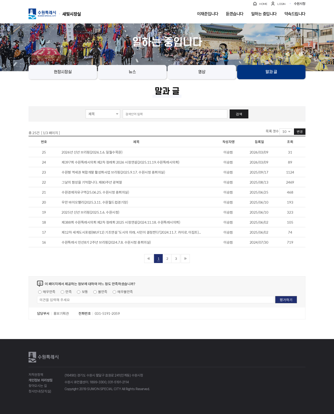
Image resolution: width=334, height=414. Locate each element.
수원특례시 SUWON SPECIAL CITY (71, 14)
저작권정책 (36, 375)
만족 (68, 291)
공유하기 (287, 54)
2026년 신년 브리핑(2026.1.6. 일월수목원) (92, 152)
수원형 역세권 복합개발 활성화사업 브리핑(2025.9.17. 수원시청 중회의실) (113, 172)
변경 (300, 131)
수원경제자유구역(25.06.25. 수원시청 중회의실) (95, 192)
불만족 (102, 291)
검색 (239, 113)
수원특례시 (43, 357)
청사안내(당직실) (40, 391)
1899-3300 (98, 382)
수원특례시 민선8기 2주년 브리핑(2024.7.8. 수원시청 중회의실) (106, 242)
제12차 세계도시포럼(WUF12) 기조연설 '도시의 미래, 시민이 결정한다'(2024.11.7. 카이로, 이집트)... (131, 232)
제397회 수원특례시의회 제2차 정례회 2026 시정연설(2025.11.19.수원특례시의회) (120, 162)
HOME (263, 4)
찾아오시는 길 (38, 386)
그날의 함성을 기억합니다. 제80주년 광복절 (92, 182)
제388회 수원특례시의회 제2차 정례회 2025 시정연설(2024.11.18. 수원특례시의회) (121, 222)
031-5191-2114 (118, 382)
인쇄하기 (300, 54)
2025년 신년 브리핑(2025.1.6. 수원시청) (90, 212)
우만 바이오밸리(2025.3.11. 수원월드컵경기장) (95, 202)
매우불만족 (125, 291)
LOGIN (281, 4)
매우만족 (49, 291)
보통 (85, 291)
